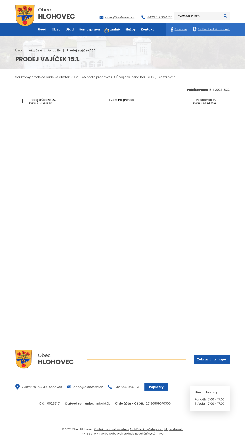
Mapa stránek (173, 430)
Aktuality (54, 50)
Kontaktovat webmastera (111, 430)
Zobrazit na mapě (211, 359)
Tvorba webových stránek (116, 434)
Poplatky (156, 387)
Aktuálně (35, 50)
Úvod (19, 50)
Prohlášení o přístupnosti (146, 430)
